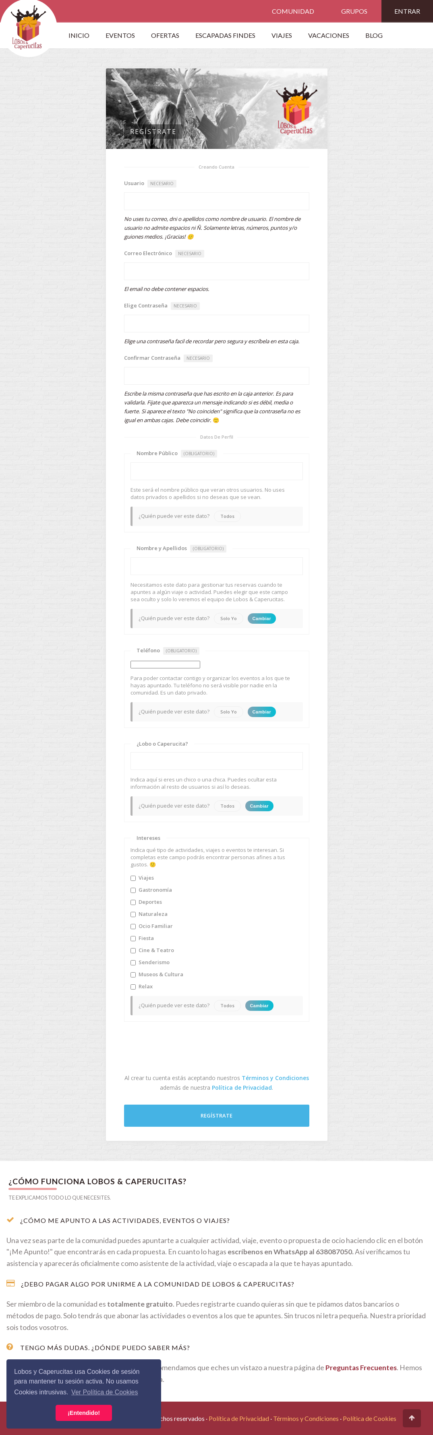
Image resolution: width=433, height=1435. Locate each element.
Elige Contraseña (162, 306)
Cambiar (262, 618)
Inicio (78, 35)
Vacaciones (328, 35)
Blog (374, 35)
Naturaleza (149, 913)
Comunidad (293, 11)
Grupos (354, 11)
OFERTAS (165, 35)
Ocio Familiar (152, 926)
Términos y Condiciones (275, 1078)
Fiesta (142, 938)
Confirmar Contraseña (168, 358)
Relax (142, 986)
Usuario (150, 183)
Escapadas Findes (225, 35)
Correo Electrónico (164, 253)
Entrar (407, 11)
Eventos (120, 35)
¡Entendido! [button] (84, 1413)
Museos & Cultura (157, 974)
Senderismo (150, 962)
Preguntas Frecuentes (361, 1367)
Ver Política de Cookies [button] (104, 1392)
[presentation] (185, 1049)
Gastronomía (151, 889)
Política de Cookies (369, 1418)
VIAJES (281, 35)
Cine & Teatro (152, 950)
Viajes (142, 877)
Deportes (146, 901)
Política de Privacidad (242, 1087)
